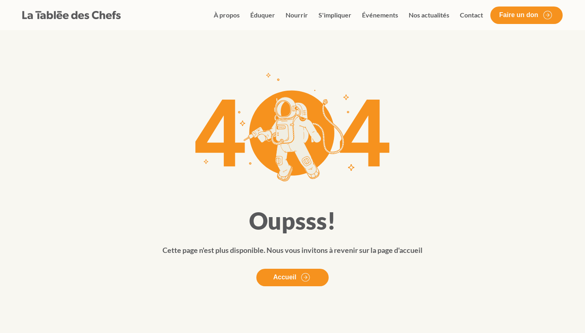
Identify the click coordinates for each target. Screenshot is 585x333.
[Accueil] (292, 277)
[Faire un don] (526, 15)
